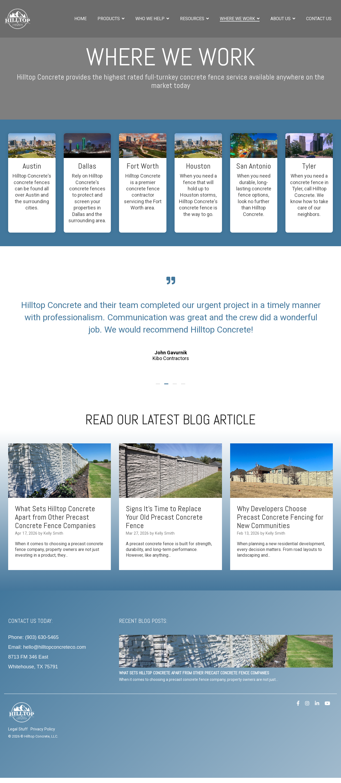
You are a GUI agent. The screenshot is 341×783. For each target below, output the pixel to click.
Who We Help (150, 18)
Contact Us (318, 18)
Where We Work (238, 18)
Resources (192, 18)
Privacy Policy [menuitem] (43, 729)
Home (80, 18)
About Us (281, 18)
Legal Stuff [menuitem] (18, 729)
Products (109, 18)
